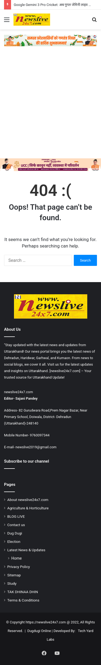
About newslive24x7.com (27, 499)
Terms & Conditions (23, 600)
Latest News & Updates (26, 550)
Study (11, 583)
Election (13, 541)
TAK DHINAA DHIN (22, 592)
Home (16, 558)
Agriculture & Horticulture (27, 508)
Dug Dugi (14, 533)
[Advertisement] (50, 105)
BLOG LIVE (16, 516)
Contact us (16, 525)
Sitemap (14, 575)
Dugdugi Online (39, 631)
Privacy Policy (18, 566)
